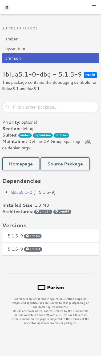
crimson (13, 58)
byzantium (15, 48)
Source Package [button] (65, 164)
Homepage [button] (21, 164)
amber (11, 39)
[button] (94, 7)
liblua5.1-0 (21, 192)
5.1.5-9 (25, 236)
